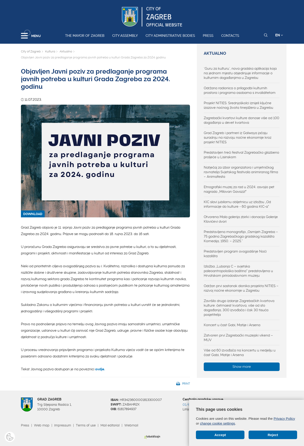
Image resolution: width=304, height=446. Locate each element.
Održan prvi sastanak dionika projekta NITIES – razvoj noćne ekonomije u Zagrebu (241, 288)
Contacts (230, 36)
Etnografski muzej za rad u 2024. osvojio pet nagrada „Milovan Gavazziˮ (239, 189)
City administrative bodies (170, 36)
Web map (41, 425)
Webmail (131, 425)
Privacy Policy (284, 418)
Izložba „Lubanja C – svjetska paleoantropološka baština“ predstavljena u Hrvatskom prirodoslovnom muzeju (238, 271)
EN (279, 35)
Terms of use (86, 425)
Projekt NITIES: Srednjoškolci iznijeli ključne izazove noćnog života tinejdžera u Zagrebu (238, 105)
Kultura (50, 51)
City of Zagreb (31, 51)
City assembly (125, 36)
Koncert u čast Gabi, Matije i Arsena (232, 325)
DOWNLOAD (32, 214)
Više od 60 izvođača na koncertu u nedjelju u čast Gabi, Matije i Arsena (239, 352)
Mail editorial (110, 425)
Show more (241, 367)
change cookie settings (217, 423)
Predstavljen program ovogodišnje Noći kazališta (235, 253)
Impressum (62, 425)
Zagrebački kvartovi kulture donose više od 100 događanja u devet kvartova (241, 120)
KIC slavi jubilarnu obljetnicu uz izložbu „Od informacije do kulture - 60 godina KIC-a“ (237, 204)
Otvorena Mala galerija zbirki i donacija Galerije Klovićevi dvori (241, 219)
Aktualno (66, 51)
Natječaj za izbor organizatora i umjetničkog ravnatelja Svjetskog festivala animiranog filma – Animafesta (241, 172)
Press (208, 36)
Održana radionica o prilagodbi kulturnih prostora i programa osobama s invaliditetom (239, 90)
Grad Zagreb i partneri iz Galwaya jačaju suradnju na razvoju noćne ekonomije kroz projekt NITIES (237, 137)
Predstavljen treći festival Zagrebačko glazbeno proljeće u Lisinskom (241, 154)
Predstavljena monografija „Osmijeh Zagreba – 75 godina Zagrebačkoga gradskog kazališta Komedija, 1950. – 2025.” (241, 236)
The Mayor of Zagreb (84, 36)
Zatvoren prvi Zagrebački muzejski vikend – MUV (238, 337)
